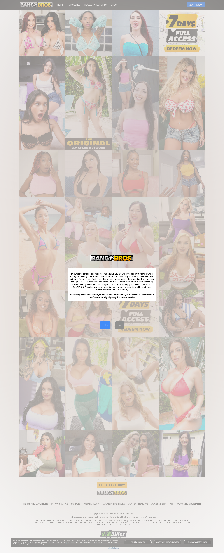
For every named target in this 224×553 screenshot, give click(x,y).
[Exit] (119, 325)
